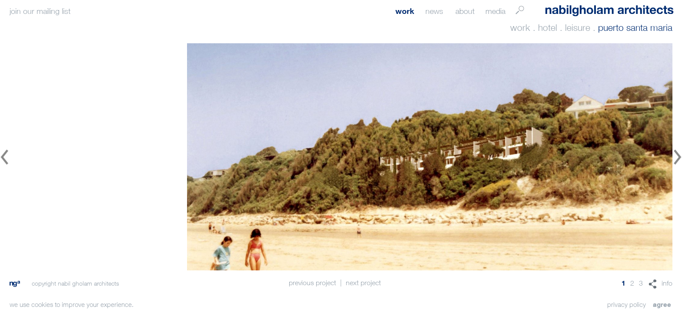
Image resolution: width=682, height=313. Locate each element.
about (465, 11)
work (404, 11)
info (667, 283)
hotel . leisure (564, 27)
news (434, 11)
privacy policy (626, 304)
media (495, 11)
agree (662, 304)
